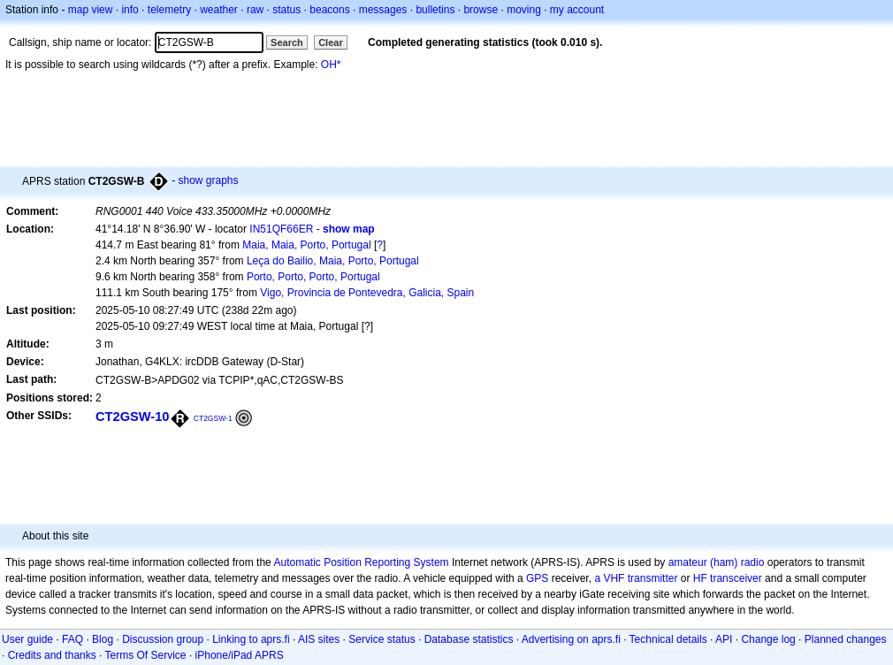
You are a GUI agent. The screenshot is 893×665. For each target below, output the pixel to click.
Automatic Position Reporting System (360, 562)
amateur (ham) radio (716, 562)
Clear (330, 42)
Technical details (668, 639)
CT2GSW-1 (213, 418)
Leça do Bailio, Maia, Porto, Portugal (333, 261)
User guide (27, 639)
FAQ (72, 639)
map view (90, 10)
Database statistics (469, 639)
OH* (331, 64)
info (129, 10)
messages (383, 10)
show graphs (208, 180)
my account (577, 10)
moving (524, 10)
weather (219, 10)
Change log (768, 639)
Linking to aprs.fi (250, 639)
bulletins (435, 10)
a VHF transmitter (635, 578)
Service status (381, 639)
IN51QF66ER (281, 229)
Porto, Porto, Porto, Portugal (313, 277)
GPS (537, 578)
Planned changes (846, 639)
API (723, 639)
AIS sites (319, 639)
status (286, 10)
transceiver (736, 578)
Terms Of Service (146, 655)
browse (480, 10)
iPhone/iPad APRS (239, 655)
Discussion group (162, 639)
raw (255, 10)
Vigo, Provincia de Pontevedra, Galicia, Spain (367, 293)
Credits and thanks (52, 655)
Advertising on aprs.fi (571, 639)
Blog (102, 639)
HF (700, 578)
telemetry (169, 10)
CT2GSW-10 (132, 416)
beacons (329, 10)
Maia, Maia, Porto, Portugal (306, 245)
